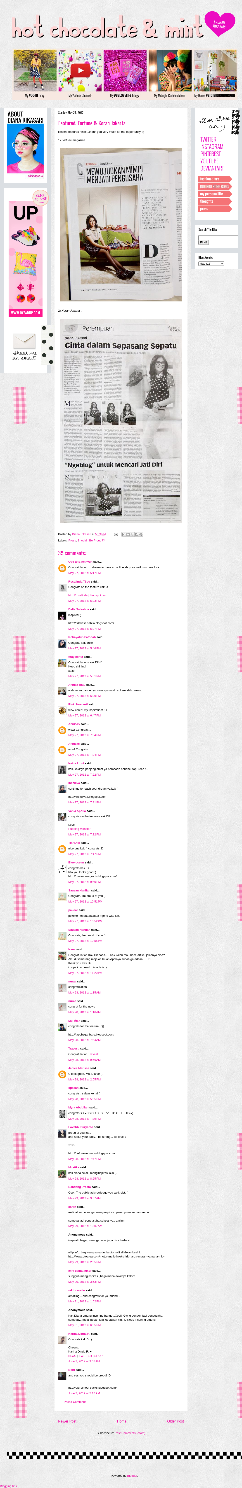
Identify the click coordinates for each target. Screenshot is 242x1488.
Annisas (74, 724)
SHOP (98, 1355)
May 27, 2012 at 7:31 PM (84, 802)
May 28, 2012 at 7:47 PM (84, 1159)
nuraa (72, 981)
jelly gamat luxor (80, 1270)
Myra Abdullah (78, 1107)
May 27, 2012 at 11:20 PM (85, 973)
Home (122, 1421)
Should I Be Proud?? (91, 540)
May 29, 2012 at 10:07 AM (85, 1226)
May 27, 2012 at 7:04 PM (84, 735)
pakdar (73, 910)
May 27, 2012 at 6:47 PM (84, 715)
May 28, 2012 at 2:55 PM (84, 1079)
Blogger (132, 1475)
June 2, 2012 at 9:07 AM (84, 1361)
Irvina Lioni (76, 763)
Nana (72, 949)
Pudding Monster (79, 828)
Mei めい (74, 1020)
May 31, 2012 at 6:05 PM (84, 1325)
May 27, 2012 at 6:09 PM (84, 695)
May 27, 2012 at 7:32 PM (84, 834)
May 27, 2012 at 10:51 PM (85, 901)
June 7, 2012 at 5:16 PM (84, 1393)
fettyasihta (75, 656)
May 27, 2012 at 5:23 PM (84, 600)
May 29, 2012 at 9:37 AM (84, 1198)
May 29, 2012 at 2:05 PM (84, 1262)
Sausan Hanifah (79, 890)
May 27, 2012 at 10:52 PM (85, 921)
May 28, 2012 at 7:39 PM (84, 1118)
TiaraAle (74, 842)
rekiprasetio (76, 1290)
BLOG (72, 1355)
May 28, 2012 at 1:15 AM (84, 992)
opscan (73, 1087)
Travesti (73, 1048)
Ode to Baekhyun (80, 561)
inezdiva (74, 783)
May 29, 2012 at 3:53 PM (84, 1281)
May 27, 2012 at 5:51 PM (84, 676)
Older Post (175, 1421)
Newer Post (67, 1421)
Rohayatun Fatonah (82, 637)
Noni (71, 1369)
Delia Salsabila (78, 609)
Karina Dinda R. (79, 1333)
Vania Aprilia (77, 811)
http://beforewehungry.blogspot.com (91, 1153)
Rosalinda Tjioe (79, 581)
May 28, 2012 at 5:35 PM (84, 1099)
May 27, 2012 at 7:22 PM (84, 774)
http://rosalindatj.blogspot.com (87, 595)
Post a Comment (75, 1402)
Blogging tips (8, 1486)
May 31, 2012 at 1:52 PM (84, 1301)
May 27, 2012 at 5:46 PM (84, 648)
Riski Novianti (78, 704)
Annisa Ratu (76, 684)
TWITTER (85, 1355)
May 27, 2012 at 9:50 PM (84, 882)
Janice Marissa (78, 1068)
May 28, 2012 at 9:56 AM (84, 1059)
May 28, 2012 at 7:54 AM (84, 1040)
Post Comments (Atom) (130, 1433)
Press (72, 540)
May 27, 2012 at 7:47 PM (84, 854)
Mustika (73, 1167)
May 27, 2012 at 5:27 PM (84, 628)
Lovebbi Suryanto (80, 1127)
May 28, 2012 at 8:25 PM (84, 1178)
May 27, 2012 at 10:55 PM (85, 940)
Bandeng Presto (79, 1187)
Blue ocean (76, 862)
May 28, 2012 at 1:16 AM (84, 1012)
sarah (72, 1206)
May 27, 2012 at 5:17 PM (84, 573)
